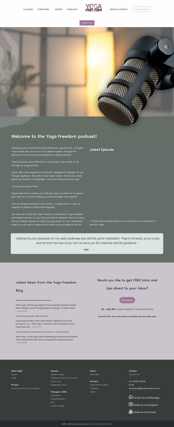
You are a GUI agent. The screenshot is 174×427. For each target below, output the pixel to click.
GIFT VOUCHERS (141, 9)
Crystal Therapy (57, 406)
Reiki (53, 402)
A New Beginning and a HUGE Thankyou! (32, 316)
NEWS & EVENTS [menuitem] (119, 9)
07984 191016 (138, 381)
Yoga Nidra (55, 395)
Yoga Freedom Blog (99, 385)
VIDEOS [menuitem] (59, 9)
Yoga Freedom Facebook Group (134, 309)
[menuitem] (94, 9)
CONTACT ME (87, 23)
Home (14, 374)
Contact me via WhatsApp (144, 397)
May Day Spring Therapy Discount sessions (33, 300)
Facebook (94, 388)
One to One (56, 381)
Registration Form (59, 385)
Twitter (92, 392)
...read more (21, 311)
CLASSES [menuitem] (28, 9)
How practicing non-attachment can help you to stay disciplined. (42, 332)
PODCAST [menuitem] (72, 9)
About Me (94, 374)
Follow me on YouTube (142, 412)
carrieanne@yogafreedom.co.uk (144, 388)
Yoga (13, 378)
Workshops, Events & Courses (64, 378)
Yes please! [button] (127, 300)
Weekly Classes (57, 374)
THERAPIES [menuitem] (43, 9)
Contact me (134, 374)
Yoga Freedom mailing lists (52, 214)
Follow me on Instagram (143, 404)
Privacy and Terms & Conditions (25, 388)
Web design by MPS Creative (100, 424)
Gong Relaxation (58, 399)
